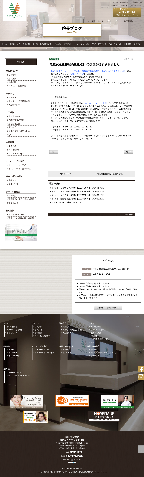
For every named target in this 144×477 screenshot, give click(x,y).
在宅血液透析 (14, 150)
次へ (128, 152)
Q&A (11, 135)
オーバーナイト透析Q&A (20, 169)
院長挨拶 (12, 75)
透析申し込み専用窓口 (15, 330)
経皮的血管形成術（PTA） (20, 131)
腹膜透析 (12, 146)
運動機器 (12, 127)
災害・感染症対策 (14, 176)
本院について (12, 71)
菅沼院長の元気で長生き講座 (21, 199)
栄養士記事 (13, 203)
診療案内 (10, 94)
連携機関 (12, 82)
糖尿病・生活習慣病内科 (42, 44)
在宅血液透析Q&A (17, 153)
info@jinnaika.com (75, 460)
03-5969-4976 (101, 274)
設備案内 (12, 79)
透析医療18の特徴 (16, 120)
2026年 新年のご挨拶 (61, 202)
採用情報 (10, 211)
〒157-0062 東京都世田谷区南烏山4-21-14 (111, 269)
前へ (53, 152)
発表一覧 (12, 196)
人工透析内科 (14, 105)
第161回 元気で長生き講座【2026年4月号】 (71, 191)
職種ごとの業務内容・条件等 (21, 218)
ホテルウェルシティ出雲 (96, 103)
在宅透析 (10, 142)
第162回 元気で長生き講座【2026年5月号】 (71, 188)
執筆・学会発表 (13, 192)
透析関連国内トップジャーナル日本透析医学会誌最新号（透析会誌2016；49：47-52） (88, 71)
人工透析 (10, 112)
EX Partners (77, 468)
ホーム (4, 44)
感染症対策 (13, 184)
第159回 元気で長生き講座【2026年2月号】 (71, 199)
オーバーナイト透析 (15, 161)
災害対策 (12, 180)
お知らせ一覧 (12, 333)
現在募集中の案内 (16, 214)
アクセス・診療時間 (17, 86)
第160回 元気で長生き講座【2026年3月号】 (71, 195)
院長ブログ (138, 44)
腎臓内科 (26, 44)
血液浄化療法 (14, 124)
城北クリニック (77, 74)
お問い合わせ (12, 327)
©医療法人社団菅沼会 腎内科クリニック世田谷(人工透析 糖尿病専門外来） (69, 472)
